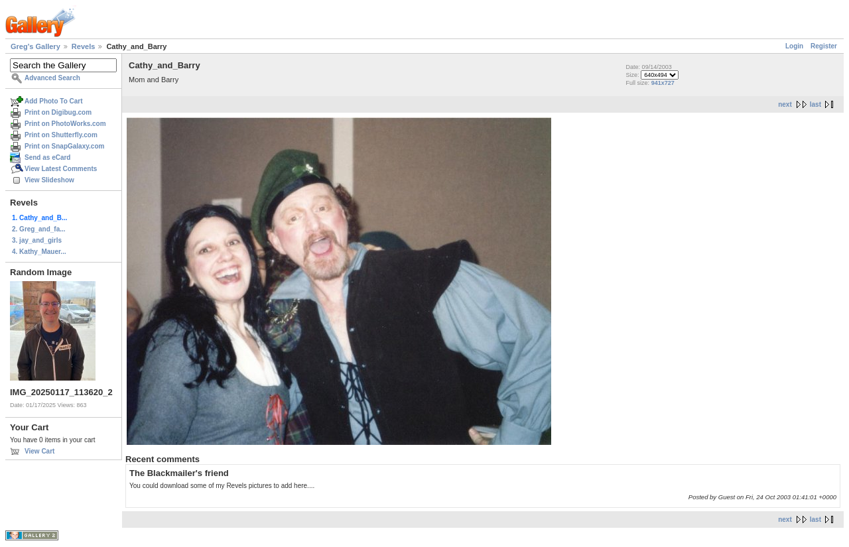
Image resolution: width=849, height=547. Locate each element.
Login (794, 46)
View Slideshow (49, 180)
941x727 (663, 83)
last (815, 104)
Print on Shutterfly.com (61, 135)
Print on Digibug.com (58, 112)
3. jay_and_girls (37, 240)
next (785, 104)
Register (824, 46)
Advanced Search (52, 78)
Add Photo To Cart (54, 101)
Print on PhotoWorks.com (65, 123)
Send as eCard (47, 157)
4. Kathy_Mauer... (39, 251)
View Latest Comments (61, 168)
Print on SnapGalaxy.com (64, 146)
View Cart (39, 451)
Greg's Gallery (35, 46)
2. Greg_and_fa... (39, 229)
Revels (83, 46)
